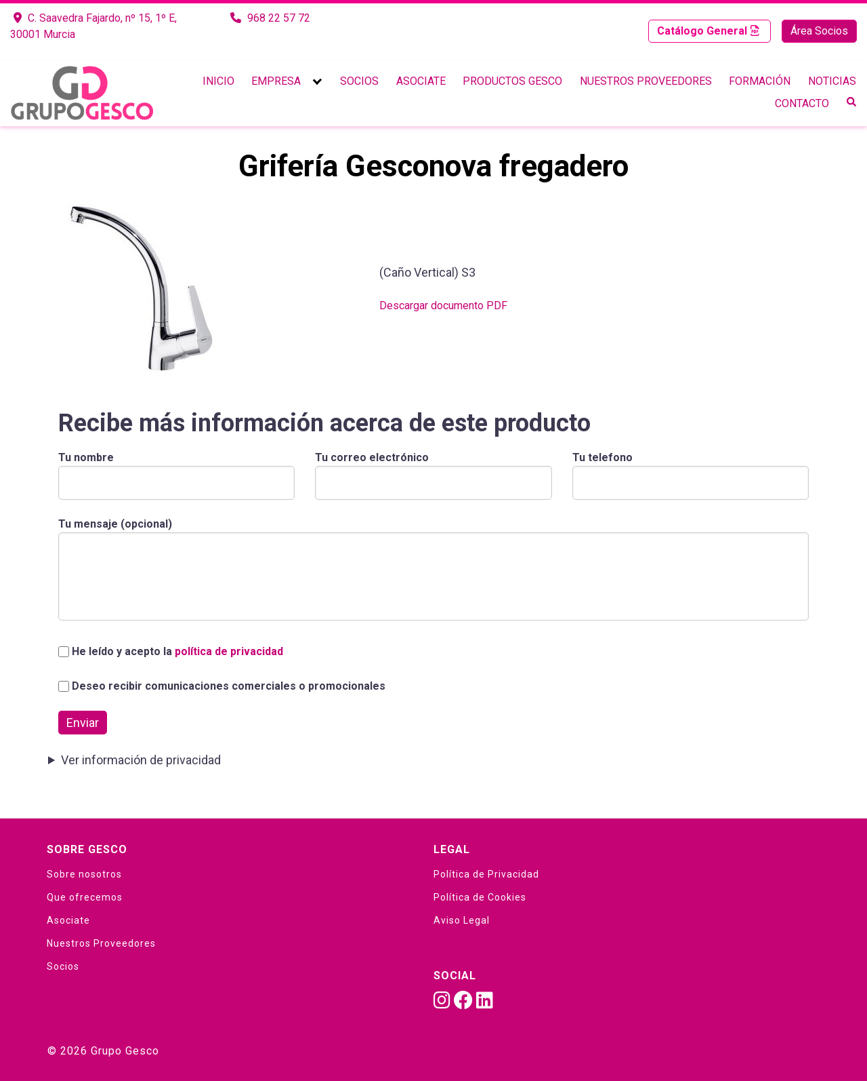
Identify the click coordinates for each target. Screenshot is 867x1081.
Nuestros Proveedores (646, 81)
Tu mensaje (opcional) (433, 570)
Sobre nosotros (84, 874)
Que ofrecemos (85, 897)
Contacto (802, 103)
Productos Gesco (512, 81)
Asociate (421, 81)
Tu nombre (176, 470)
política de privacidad (229, 651)
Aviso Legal (462, 920)
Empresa (276, 81)
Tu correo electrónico (433, 470)
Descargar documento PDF (443, 305)
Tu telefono (690, 470)
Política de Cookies (480, 897)
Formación (759, 81)
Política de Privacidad (486, 874)
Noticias (832, 81)
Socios (359, 81)
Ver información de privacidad (141, 760)
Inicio (218, 81)
